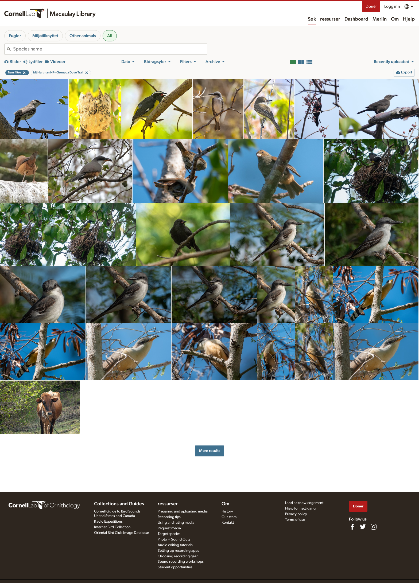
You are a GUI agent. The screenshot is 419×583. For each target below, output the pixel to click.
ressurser (330, 19)
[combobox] (110, 49)
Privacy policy (296, 514)
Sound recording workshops (181, 562)
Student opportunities (175, 567)
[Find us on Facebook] (352, 526)
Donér (371, 6)
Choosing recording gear (178, 556)
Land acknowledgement (304, 503)
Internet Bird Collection (112, 527)
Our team (229, 517)
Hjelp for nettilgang (300, 508)
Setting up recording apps (178, 551)
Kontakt (228, 523)
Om (395, 19)
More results (209, 451)
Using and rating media (176, 523)
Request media (169, 528)
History (227, 511)
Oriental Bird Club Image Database (121, 533)
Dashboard (356, 19)
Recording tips (169, 517)
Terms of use (295, 520)
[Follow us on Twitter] (363, 526)
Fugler (15, 36)
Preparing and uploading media (183, 511)
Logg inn (392, 6)
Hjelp (409, 19)
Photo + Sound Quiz (174, 539)
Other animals (82, 36)
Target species (169, 534)
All (109, 36)
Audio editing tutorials (175, 545)
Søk (312, 19)
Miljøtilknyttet (45, 36)
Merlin (380, 19)
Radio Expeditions (108, 521)
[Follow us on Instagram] (373, 526)
